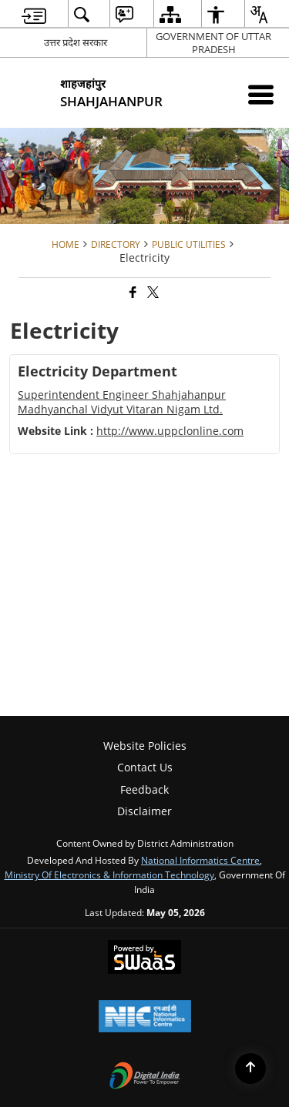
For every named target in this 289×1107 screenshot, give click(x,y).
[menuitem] (34, 14)
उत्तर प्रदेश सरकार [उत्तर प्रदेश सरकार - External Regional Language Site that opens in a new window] (75, 42)
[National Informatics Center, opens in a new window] (145, 1017)
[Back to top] (250, 1068)
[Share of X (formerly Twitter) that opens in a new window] (151, 293)
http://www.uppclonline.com (170, 430)
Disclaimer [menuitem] (144, 811)
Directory (115, 244)
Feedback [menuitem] (144, 789)
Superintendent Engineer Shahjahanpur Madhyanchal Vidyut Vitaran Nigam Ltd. (122, 401)
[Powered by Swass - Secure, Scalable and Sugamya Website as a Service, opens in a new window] (144, 958)
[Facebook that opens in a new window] (131, 293)
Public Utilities (189, 244)
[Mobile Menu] (260, 94)
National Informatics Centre (200, 860)
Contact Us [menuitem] (145, 767)
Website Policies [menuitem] (145, 745)
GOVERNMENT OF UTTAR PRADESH (213, 42)
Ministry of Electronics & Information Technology (109, 874)
